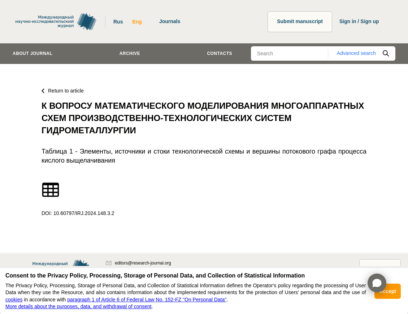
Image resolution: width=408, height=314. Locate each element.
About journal (32, 53)
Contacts (219, 53)
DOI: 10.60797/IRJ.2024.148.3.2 (78, 213)
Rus (118, 22)
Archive (130, 53)
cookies (13, 299)
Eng (137, 22)
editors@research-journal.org (138, 263)
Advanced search (356, 53)
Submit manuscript (300, 21)
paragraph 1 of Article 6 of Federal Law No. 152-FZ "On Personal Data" (146, 299)
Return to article (63, 91)
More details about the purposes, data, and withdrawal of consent (78, 306)
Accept (387, 291)
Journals (169, 21)
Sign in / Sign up (359, 21)
